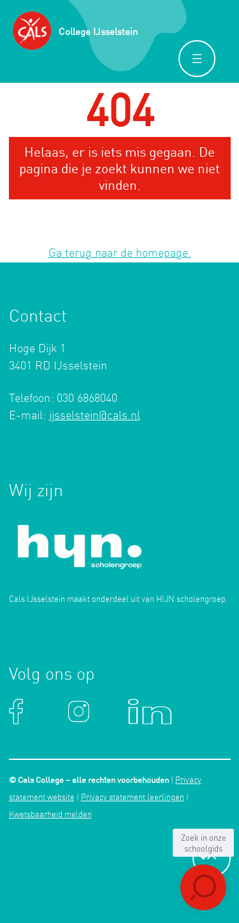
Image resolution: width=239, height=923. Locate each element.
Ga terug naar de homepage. (119, 253)
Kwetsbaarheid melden (50, 815)
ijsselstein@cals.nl (94, 416)
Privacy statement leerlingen (132, 798)
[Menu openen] (197, 58)
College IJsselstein (98, 31)
